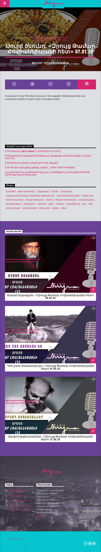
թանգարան (29, 204)
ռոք (90, 204)
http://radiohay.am (17, 491)
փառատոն (44, 208)
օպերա (55, 208)
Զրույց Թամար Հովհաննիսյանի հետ (50, 40)
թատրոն (42, 204)
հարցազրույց (73, 204)
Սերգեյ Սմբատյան (35, 200)
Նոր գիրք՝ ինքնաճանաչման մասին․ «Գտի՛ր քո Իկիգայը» (40, 168)
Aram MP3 (10, 191)
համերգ (60, 204)
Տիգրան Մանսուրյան (66, 200)
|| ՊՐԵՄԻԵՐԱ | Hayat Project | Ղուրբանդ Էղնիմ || (33, 151)
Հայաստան (66, 191)
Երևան (54, 191)
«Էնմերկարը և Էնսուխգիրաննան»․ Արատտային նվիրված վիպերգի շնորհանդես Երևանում (47, 173)
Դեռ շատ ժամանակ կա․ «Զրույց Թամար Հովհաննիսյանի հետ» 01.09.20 (50, 367)
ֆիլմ (64, 208)
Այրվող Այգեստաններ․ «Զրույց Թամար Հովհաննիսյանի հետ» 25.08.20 (50, 438)
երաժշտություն (13, 204)
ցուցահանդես (30, 208)
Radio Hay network (26, 191)
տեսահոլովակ (13, 208)
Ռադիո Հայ (87, 196)
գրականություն (86, 200)
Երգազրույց (43, 191)
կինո (51, 204)
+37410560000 (16, 496)
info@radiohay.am (18, 501)
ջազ (84, 204)
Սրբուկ (49, 200)
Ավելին (40, 516)
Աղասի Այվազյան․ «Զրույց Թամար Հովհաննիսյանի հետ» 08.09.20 (50, 296)
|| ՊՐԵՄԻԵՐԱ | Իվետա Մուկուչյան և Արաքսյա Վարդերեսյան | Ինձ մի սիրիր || (48, 157)
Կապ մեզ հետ (15, 539)
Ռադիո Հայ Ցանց (14, 200)
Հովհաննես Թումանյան (68, 196)
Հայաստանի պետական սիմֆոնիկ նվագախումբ (30, 196)
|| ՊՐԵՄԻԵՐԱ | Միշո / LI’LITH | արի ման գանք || (31, 163)
